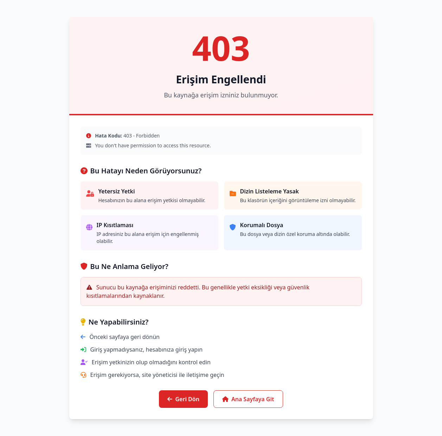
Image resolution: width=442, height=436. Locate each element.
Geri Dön (183, 399)
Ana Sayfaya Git (248, 399)
